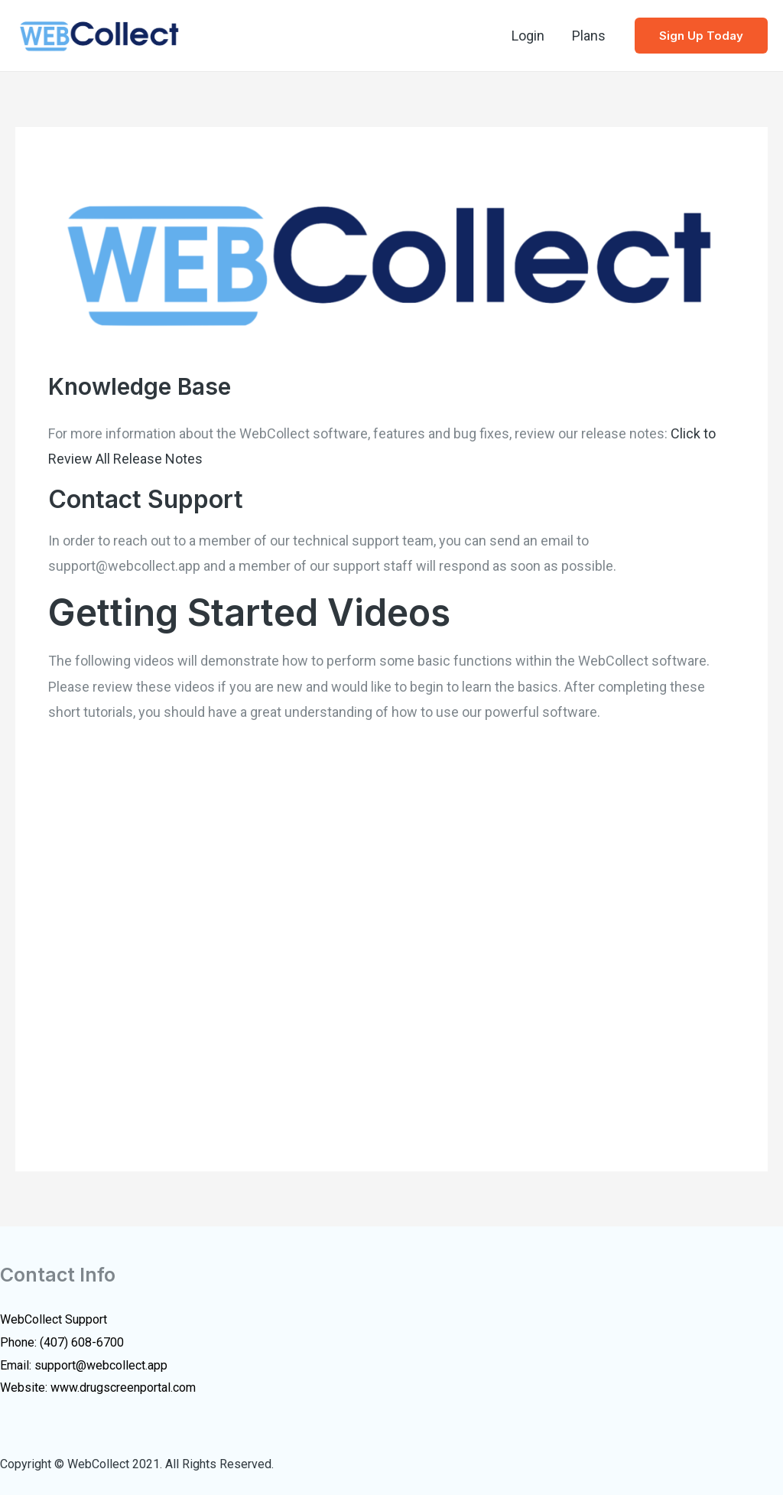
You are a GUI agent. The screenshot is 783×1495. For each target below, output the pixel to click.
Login (528, 36)
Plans (589, 36)
